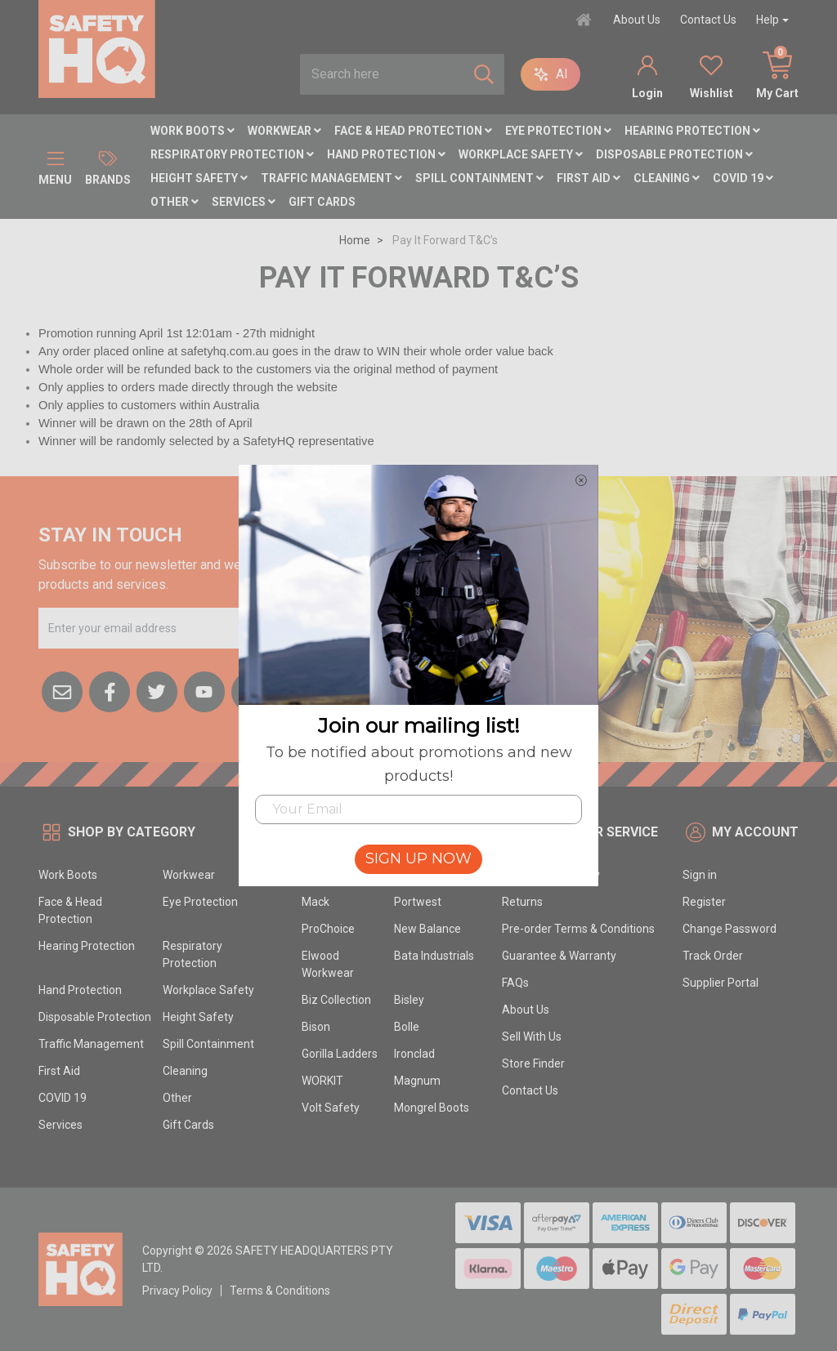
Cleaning (666, 178)
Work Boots (192, 130)
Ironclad (414, 1053)
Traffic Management (331, 178)
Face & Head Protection (413, 130)
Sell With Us (532, 1036)
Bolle (406, 1026)
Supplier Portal (721, 982)
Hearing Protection (692, 130)
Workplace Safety (521, 154)
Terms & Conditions (280, 1290)
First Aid (588, 178)
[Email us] (62, 690)
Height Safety (199, 178)
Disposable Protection (674, 154)
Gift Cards (322, 201)
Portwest (417, 901)
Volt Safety (331, 1107)
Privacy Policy (177, 1290)
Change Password (730, 928)
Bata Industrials (434, 955)
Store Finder (533, 1063)
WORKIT (322, 1080)
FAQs (515, 982)
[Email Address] (167, 628)
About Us (636, 19)
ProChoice (328, 928)
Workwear (284, 130)
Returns (522, 901)
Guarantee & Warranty (559, 955)
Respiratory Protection (232, 154)
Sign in (700, 874)
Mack (315, 901)
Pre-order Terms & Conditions (578, 928)
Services (243, 201)
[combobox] (382, 74)
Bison (316, 1026)
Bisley (409, 999)
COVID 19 (743, 178)
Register (704, 901)
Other (174, 201)
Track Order (713, 955)
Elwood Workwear (328, 964)
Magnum (417, 1080)
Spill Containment (479, 178)
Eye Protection (558, 130)
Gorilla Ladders (340, 1053)
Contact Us (708, 19)
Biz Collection (336, 999)
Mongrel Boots (431, 1107)
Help (767, 19)
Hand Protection (386, 154)
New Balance (427, 928)
